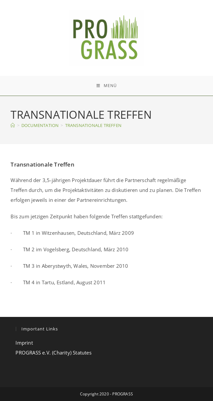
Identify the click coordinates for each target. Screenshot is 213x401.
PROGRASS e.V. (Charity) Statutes (53, 352)
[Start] (13, 125)
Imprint (24, 342)
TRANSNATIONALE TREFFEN (93, 125)
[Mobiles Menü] (106, 86)
